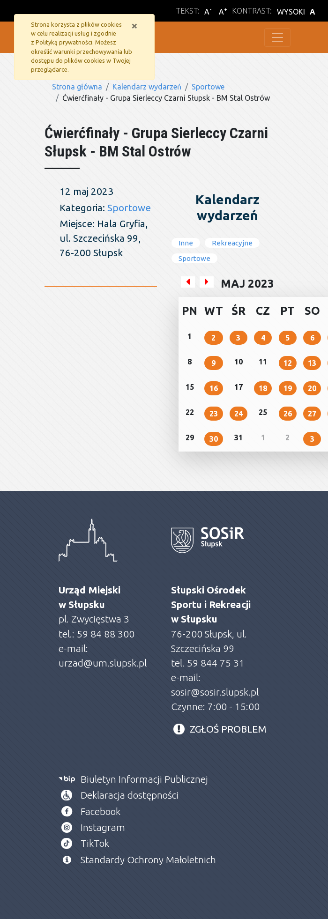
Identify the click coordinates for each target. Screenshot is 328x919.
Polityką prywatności (64, 42)
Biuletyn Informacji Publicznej (144, 779)
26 (287, 413)
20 (312, 388)
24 (238, 413)
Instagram (103, 827)
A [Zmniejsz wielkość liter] (207, 11)
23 (213, 413)
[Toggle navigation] (277, 37)
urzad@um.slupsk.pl (103, 663)
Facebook (100, 811)
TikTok (95, 843)
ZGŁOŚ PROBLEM (228, 729)
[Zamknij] (134, 25)
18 (263, 388)
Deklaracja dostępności (130, 795)
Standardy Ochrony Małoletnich (148, 859)
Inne (186, 243)
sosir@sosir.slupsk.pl (216, 692)
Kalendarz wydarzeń (146, 86)
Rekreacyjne (232, 243)
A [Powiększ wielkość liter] (223, 11)
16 (213, 388)
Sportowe (208, 86)
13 (312, 363)
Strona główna (77, 86)
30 (213, 439)
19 (287, 388)
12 (287, 363)
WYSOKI (297, 11)
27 (312, 413)
